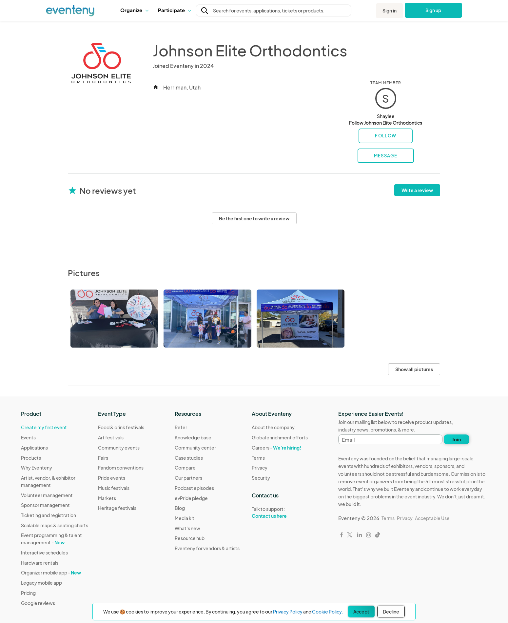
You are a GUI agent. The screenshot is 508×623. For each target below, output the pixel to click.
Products (31, 458)
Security (261, 478)
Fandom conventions (121, 468)
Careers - (276, 448)
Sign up (433, 10)
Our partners (188, 478)
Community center (195, 448)
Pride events (111, 478)
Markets (107, 498)
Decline (391, 611)
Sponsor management (45, 505)
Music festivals (113, 488)
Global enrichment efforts (280, 437)
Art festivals (111, 437)
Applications (34, 448)
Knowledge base (193, 437)
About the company (273, 427)
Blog (180, 508)
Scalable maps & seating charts (54, 525)
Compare (185, 468)
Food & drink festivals (121, 427)
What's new (187, 528)
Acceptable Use (432, 518)
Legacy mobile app (41, 583)
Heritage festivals (117, 508)
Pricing (28, 593)
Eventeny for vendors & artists (207, 548)
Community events (119, 448)
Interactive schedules (44, 552)
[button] (134, 10)
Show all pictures (414, 369)
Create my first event (44, 427)
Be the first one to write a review (254, 218)
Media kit (184, 518)
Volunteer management (47, 495)
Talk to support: (280, 512)
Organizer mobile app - (51, 572)
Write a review (417, 190)
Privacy (259, 468)
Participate (174, 10)
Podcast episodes (194, 488)
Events (28, 437)
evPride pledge (191, 498)
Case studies (189, 458)
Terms (258, 458)
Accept (361, 611)
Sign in (389, 10)
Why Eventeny (36, 468)
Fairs (103, 458)
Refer (181, 427)
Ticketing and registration (48, 515)
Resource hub (190, 538)
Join (456, 439)
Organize (134, 10)
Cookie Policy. (327, 611)
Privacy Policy (288, 611)
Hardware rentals (39, 563)
